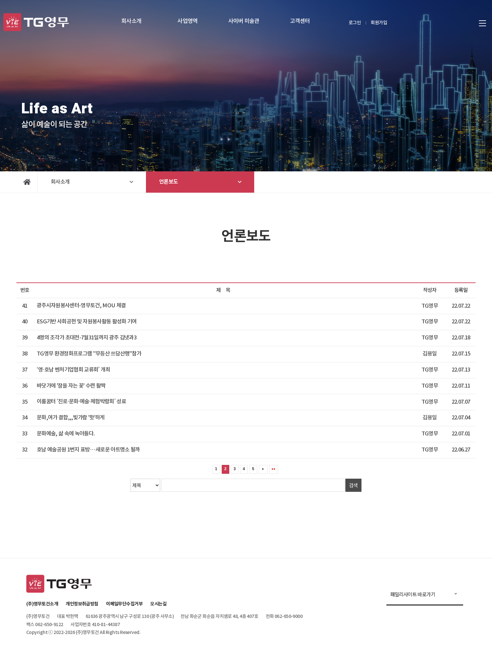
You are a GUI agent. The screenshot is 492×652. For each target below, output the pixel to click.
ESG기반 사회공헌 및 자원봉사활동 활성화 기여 (87, 321)
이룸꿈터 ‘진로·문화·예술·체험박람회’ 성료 (81, 401)
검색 (353, 485)
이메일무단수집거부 (124, 604)
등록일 (460, 290)
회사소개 (131, 21)
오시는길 (158, 604)
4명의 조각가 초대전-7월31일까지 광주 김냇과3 (86, 338)
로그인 (355, 23)
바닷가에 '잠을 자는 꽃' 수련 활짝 (71, 386)
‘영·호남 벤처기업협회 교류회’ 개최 (73, 370)
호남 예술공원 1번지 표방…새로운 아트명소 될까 (88, 450)
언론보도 (168, 182)
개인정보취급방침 (82, 604)
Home (27, 182)
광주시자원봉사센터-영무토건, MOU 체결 (81, 305)
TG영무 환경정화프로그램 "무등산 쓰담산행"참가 (89, 354)
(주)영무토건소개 (42, 604)
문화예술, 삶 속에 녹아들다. (65, 434)
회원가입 (379, 23)
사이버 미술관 (243, 21)
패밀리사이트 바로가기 (412, 594)
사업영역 (187, 21)
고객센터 (300, 21)
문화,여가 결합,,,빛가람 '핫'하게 (71, 417)
